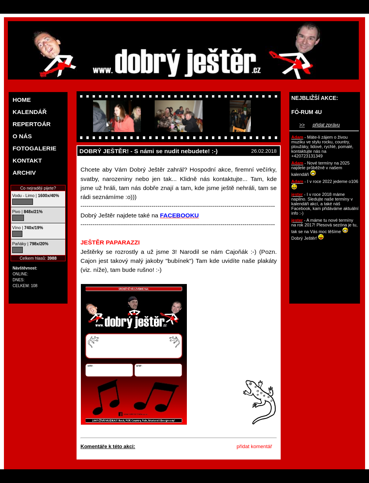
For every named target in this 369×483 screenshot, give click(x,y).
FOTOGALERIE (35, 148)
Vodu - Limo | (35, 195)
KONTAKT (27, 160)
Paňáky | (30, 243)
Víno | (27, 227)
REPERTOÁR (32, 124)
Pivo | (27, 211)
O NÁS (22, 136)
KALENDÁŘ (30, 112)
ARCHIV (24, 172)
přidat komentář (254, 446)
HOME (22, 99)
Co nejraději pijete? (38, 188)
